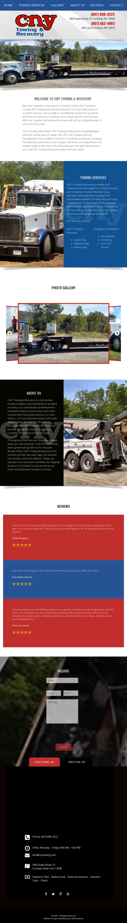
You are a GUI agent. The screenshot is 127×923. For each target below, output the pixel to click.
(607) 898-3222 (103, 14)
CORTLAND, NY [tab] (44, 762)
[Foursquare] (61, 894)
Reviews (97, 5)
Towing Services (32, 5)
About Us (77, 5)
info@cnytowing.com (44, 855)
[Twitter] (53, 894)
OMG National (77, 918)
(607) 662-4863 (103, 23)
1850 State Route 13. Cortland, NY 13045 (92, 18)
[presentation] (69, 733)
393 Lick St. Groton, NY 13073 (98, 27)
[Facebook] (46, 894)
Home (8, 5)
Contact (116, 5)
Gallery (57, 5)
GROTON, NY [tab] (76, 762)
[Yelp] (68, 894)
